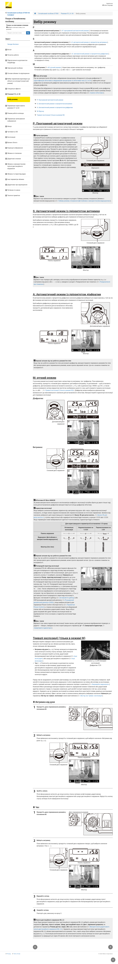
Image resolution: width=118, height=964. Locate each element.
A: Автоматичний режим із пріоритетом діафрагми (55, 107)
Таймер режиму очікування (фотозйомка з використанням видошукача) (84, 201)
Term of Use (17, 953)
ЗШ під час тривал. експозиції (91, 696)
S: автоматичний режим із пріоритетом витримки (89, 42)
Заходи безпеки (13, 44)
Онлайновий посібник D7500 (48, 13)
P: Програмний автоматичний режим (50, 100)
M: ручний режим (54, 67)
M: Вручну (40, 111)
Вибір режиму (13, 99)
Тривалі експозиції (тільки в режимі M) (51, 115)
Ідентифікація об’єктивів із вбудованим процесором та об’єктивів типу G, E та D (62, 80)
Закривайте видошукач (100, 684)
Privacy (9, 953)
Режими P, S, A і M (67, 13)
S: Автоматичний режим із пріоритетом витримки (54, 104)
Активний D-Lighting (67, 598)
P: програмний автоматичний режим (75, 31)
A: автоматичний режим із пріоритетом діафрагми (90, 54)
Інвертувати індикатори (42, 628)
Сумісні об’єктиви (96, 93)
